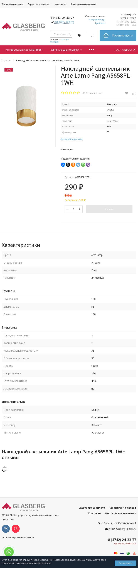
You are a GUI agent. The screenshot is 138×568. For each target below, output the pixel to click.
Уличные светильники (66, 49)
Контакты (60, 4)
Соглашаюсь (125, 563)
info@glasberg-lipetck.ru (96, 21)
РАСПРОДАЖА (125, 49)
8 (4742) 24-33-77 (62, 18)
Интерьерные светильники (24, 49)
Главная (6, 60)
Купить (109, 209)
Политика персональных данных (18, 537)
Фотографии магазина (83, 4)
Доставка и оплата (92, 508)
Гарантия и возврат (39, 4)
